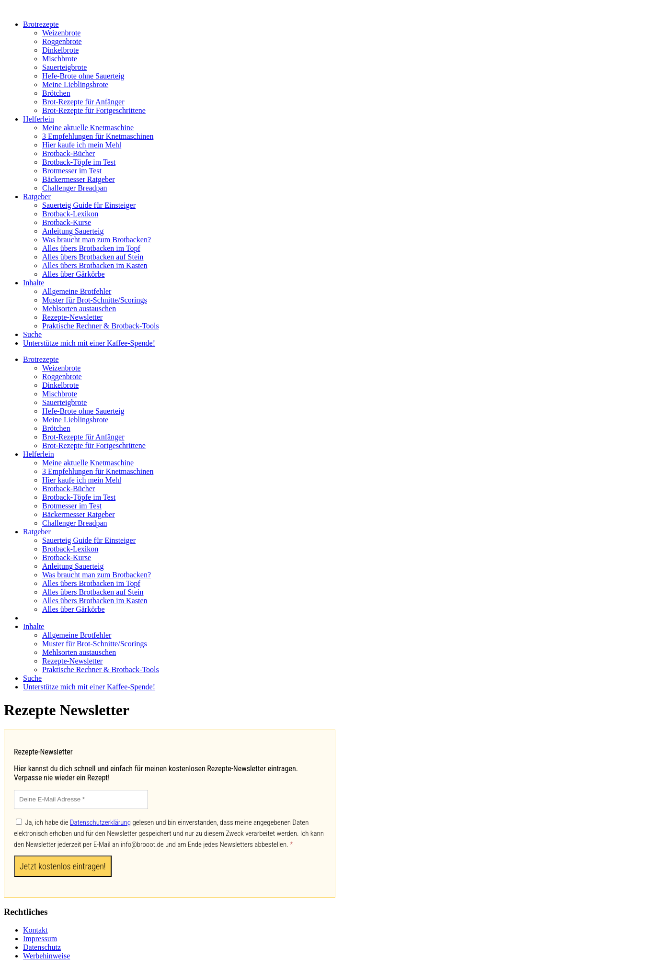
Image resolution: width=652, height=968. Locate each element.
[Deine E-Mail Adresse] (81, 799)
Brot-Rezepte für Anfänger (83, 102)
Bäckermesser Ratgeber (78, 179)
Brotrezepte (41, 24)
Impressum (40, 938)
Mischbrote (59, 59)
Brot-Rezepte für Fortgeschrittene (94, 110)
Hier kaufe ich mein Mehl (81, 145)
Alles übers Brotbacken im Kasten (95, 265)
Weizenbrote (61, 33)
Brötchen (56, 93)
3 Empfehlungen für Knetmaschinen (97, 136)
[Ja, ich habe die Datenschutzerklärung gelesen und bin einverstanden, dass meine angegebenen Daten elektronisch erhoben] (19, 822)
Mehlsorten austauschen (79, 308)
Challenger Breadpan (74, 188)
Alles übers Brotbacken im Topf (91, 248)
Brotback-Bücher (68, 153)
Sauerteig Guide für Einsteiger (89, 205)
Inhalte (33, 283)
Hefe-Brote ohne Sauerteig (83, 76)
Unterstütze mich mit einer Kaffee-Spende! (89, 343)
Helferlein (38, 119)
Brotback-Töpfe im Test (78, 162)
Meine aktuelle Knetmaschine (88, 128)
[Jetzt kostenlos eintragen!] (63, 866)
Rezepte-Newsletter (72, 317)
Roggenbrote (62, 41)
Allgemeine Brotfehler (76, 291)
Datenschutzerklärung (100, 822)
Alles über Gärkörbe (73, 274)
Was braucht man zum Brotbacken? (96, 240)
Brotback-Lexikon (70, 214)
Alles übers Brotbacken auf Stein (93, 257)
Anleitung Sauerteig (72, 231)
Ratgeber (37, 196)
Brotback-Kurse (66, 222)
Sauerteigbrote (64, 67)
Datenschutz (42, 947)
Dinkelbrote (60, 50)
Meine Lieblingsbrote (75, 84)
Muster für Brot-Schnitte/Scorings (94, 300)
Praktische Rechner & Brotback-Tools (100, 326)
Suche (32, 334)
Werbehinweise (46, 956)
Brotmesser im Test (72, 171)
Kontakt (35, 930)
